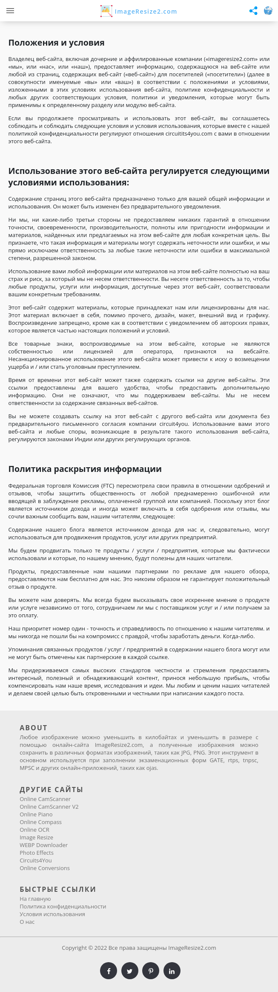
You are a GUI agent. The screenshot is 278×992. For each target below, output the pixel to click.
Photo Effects (37, 852)
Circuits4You (36, 860)
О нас (27, 921)
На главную (35, 898)
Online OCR (34, 829)
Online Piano (36, 814)
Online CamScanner (45, 799)
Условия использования (52, 914)
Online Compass (41, 822)
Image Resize (36, 837)
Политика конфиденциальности (63, 906)
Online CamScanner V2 (49, 806)
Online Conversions (45, 868)
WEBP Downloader (44, 845)
